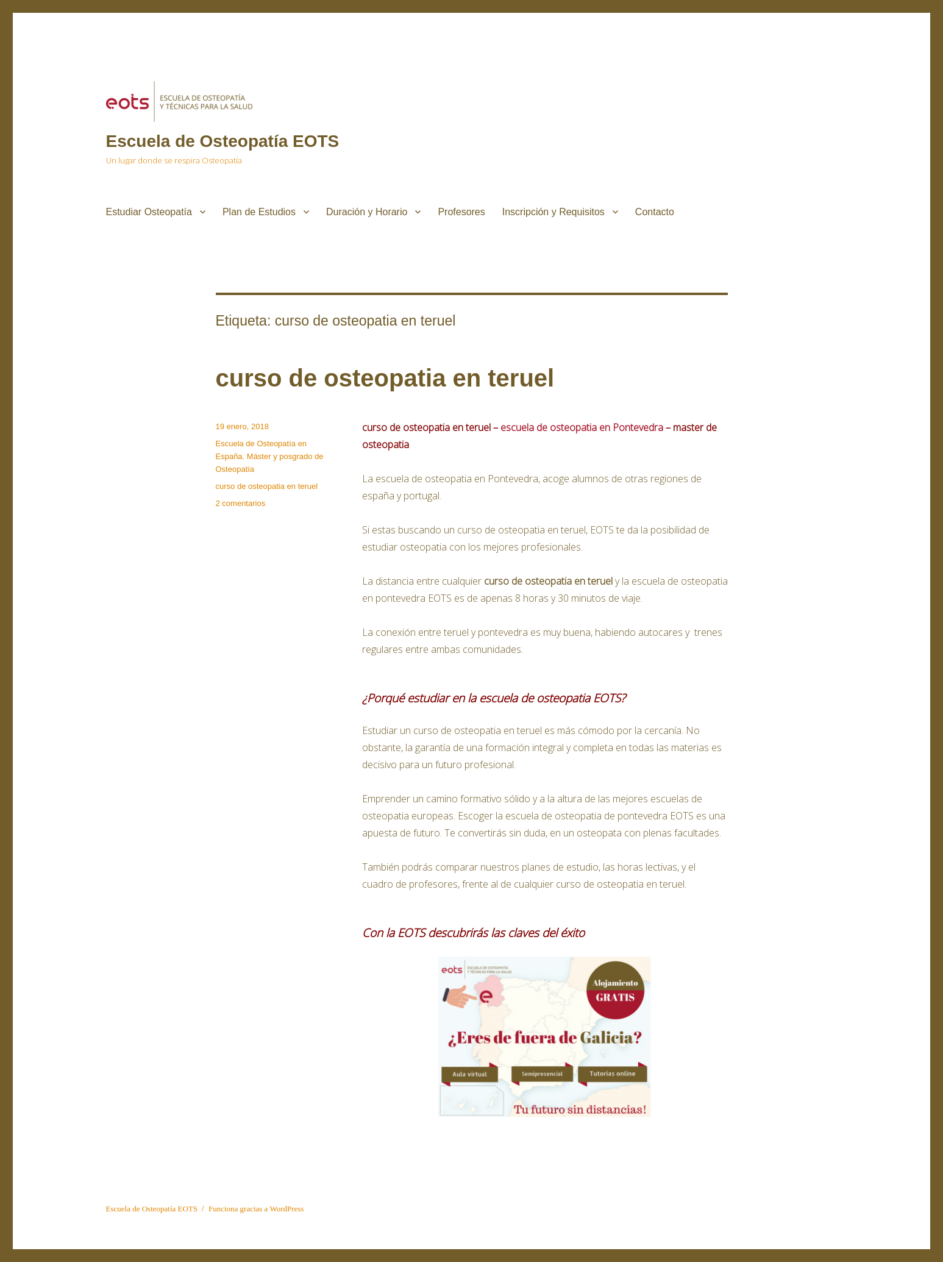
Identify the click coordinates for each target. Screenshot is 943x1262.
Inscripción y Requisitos (553, 212)
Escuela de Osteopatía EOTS (223, 141)
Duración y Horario (366, 212)
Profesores (461, 212)
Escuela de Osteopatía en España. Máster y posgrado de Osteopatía (270, 456)
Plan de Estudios (259, 212)
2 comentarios (241, 503)
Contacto (654, 212)
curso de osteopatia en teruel (385, 378)
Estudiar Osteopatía (149, 212)
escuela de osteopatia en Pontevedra (581, 427)
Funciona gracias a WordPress (256, 1208)
